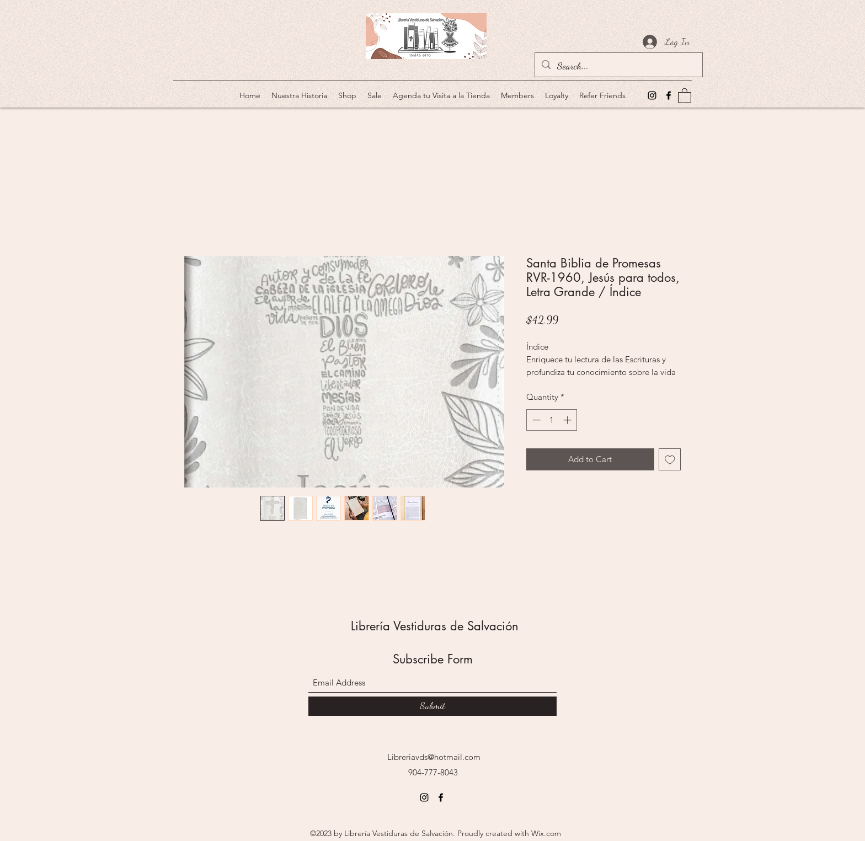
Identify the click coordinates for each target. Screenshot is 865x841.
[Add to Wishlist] (670, 459)
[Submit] (432, 706)
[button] (684, 95)
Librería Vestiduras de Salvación (435, 626)
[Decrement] (535, 420)
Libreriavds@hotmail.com (433, 757)
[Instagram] (652, 95)
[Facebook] (668, 95)
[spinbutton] (552, 420)
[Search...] (618, 66)
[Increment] (568, 420)
